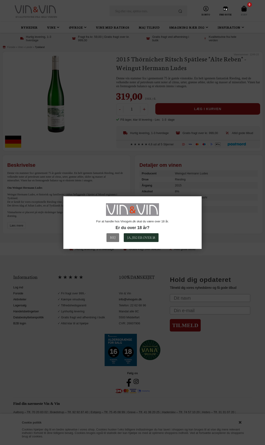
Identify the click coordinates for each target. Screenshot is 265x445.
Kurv (244, 14)
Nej (113, 237)
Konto (206, 14)
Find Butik (225, 14)
